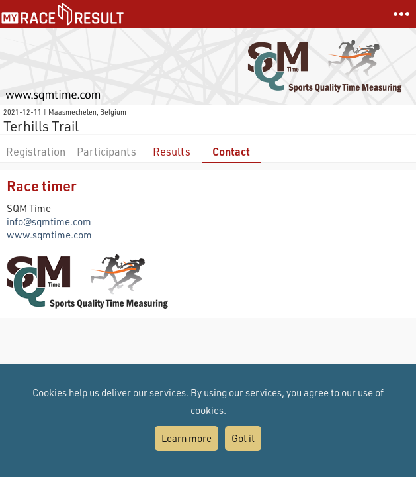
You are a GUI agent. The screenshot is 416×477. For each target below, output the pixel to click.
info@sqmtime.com (49, 221)
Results (171, 151)
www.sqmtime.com (49, 234)
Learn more (186, 438)
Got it (243, 438)
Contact (231, 151)
